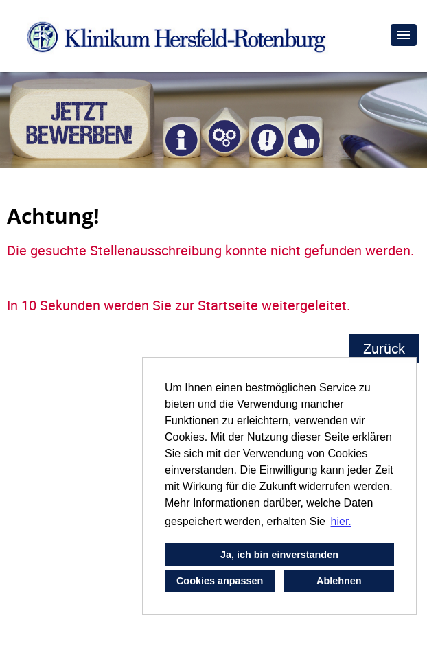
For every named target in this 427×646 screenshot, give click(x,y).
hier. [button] (341, 521)
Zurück (384, 348)
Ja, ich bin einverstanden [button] (279, 554)
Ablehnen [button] (339, 580)
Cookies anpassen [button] (219, 580)
